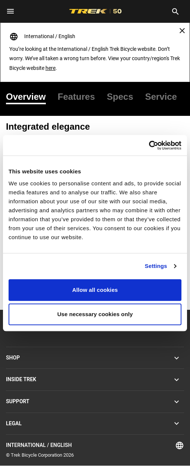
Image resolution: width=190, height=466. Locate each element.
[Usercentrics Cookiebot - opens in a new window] (148, 145)
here (50, 68)
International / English (95, 445)
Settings (156, 266)
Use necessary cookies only (95, 314)
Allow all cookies (95, 290)
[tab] (29, 96)
